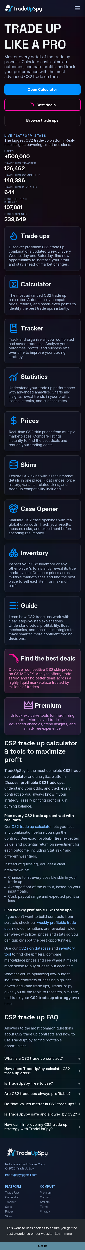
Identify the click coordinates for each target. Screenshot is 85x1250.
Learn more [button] (63, 1233)
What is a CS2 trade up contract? (33, 1058)
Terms (44, 1206)
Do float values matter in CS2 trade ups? (40, 1104)
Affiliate (45, 1202)
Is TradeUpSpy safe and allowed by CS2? (40, 1114)
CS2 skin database (34, 948)
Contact (45, 1197)
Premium (45, 1192)
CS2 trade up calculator (32, 826)
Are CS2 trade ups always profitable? (37, 1093)
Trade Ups (12, 1192)
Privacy (45, 1211)
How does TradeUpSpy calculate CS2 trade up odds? (37, 1071)
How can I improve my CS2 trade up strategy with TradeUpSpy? (35, 1126)
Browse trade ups (42, 120)
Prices (9, 1211)
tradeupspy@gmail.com (21, 1174)
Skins (8, 1216)
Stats (8, 1206)
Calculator (12, 1197)
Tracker (10, 1202)
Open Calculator (42, 89)
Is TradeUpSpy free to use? (28, 1083)
